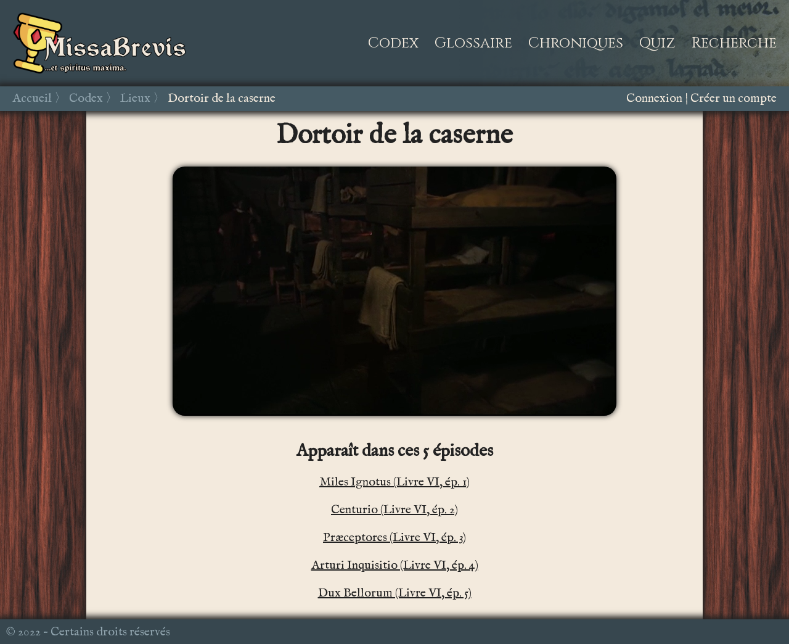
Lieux (135, 98)
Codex (393, 43)
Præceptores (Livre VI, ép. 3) (394, 537)
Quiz (657, 43)
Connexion (654, 98)
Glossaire (473, 43)
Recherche (734, 43)
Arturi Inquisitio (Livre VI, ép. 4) (394, 565)
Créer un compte (733, 98)
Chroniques (575, 43)
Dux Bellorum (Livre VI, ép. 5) (395, 593)
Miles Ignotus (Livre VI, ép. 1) (394, 482)
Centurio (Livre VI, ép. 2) (394, 510)
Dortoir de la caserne (222, 98)
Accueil (32, 98)
